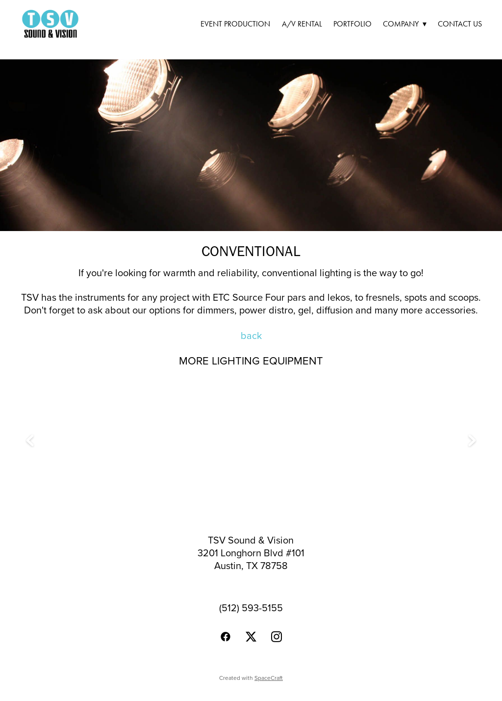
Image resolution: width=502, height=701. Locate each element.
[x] (251, 637)
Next (472, 441)
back (251, 335)
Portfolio (352, 23)
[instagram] (276, 637)
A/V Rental (302, 23)
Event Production (235, 23)
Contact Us (460, 23)
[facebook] (225, 637)
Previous (30, 441)
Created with (251, 678)
